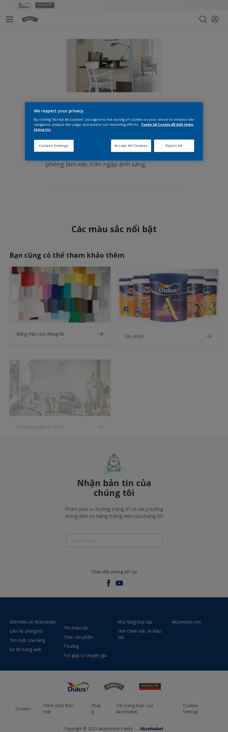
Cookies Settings (54, 145)
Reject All (174, 145)
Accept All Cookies (131, 145)
